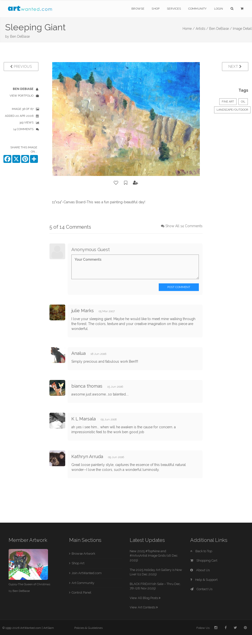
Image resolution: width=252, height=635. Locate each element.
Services (174, 8)
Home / (189, 29)
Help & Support (204, 580)
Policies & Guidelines (88, 628)
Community (197, 8)
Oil (243, 101)
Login (218, 8)
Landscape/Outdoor (232, 109)
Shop (155, 8)
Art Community (83, 583)
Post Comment (178, 287)
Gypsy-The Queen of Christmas (29, 584)
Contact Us (201, 589)
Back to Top (201, 551)
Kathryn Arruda (87, 456)
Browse (137, 8)
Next (235, 67)
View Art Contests (144, 607)
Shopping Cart (203, 560)
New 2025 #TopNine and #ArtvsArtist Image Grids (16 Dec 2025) (154, 555)
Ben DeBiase (20, 36)
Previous (21, 67)
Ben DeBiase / (220, 29)
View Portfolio (21, 95)
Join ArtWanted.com (87, 573)
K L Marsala (83, 418)
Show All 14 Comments (184, 226)
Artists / (202, 29)
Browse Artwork (83, 553)
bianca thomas (86, 386)
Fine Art (228, 101)
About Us (200, 570)
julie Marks (82, 310)
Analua (79, 353)
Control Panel (81, 592)
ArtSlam (48, 628)
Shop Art (78, 563)
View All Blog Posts (145, 598)
